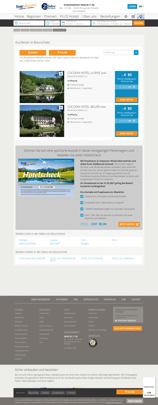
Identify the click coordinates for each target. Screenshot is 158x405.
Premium (18, 359)
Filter (62, 52)
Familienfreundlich (22, 350)
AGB (124, 299)
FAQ (76, 299)
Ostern (91, 321)
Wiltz (114, 240)
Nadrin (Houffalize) (27, 243)
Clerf (83, 240)
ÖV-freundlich (20, 342)
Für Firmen (62, 299)
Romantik (18, 321)
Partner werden (126, 320)
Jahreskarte (68, 317)
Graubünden (44, 313)
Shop (67, 309)
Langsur (53, 240)
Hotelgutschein (70, 313)
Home (19, 16)
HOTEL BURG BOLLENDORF (32, 258)
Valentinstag (93, 317)
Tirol (41, 342)
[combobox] (121, 52)
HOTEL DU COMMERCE (123, 258)
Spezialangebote (70, 321)
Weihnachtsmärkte (22, 346)
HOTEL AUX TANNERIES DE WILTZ (63, 259)
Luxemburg (36, 30)
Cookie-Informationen (113, 402)
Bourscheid (59, 30)
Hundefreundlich (21, 330)
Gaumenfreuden (21, 334)
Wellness (18, 313)
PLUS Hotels (69, 16)
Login (132, 6)
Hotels (25, 30)
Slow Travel (92, 313)
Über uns (89, 16)
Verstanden (135, 401)
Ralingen (85, 243)
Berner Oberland (45, 326)
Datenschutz (90, 299)
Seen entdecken (21, 338)
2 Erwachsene (58, 392)
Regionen (34, 16)
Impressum (110, 299)
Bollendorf (55, 243)
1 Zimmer (71, 392)
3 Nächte (45, 392)
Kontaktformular (70, 348)
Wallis (41, 321)
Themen (50, 16)
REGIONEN (44, 309)
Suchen (138, 23)
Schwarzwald (44, 334)
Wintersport (19, 317)
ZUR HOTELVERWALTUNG (127, 328)
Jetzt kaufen (127, 224)
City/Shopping (20, 355)
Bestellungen (110, 16)
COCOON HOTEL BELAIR (83, 107)
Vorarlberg (43, 338)
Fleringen (23, 240)
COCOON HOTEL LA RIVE (83, 73)
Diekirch (48, 30)
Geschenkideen (70, 326)
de (140, 6)
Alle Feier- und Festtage (97, 330)
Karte (32, 52)
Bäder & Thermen (21, 326)
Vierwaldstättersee (46, 330)
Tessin (41, 317)
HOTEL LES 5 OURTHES (92, 258)
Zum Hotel (126, 99)
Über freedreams (40, 299)
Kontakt (136, 299)
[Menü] (153, 378)
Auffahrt (91, 326)
